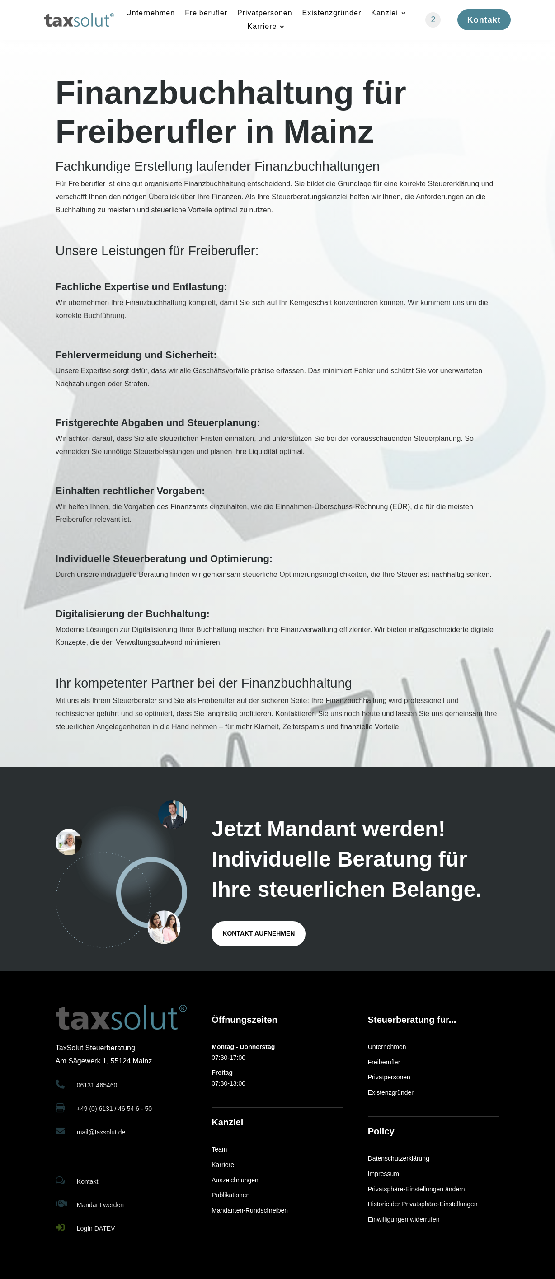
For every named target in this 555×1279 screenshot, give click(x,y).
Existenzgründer (332, 13)
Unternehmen (150, 13)
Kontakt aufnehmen (258, 933)
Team (219, 1149)
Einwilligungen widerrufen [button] (404, 1219)
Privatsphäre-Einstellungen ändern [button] (416, 1189)
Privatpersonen (264, 13)
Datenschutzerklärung (398, 1158)
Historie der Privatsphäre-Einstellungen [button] (423, 1204)
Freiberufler (206, 13)
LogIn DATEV (96, 1228)
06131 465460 (97, 1085)
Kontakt (484, 19)
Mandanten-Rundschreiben (250, 1210)
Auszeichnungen (235, 1180)
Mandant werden (100, 1205)
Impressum (383, 1173)
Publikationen (230, 1195)
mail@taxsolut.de (101, 1132)
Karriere (262, 26)
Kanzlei (384, 13)
